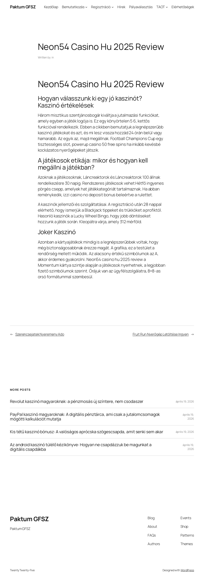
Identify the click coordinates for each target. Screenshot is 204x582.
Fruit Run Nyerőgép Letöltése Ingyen (161, 334)
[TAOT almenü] (167, 7)
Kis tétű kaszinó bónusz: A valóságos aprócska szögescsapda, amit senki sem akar (86, 431)
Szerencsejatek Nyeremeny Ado (39, 334)
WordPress (187, 570)
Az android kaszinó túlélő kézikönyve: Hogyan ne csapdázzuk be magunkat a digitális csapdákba (81, 447)
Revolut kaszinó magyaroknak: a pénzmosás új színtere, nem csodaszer (76, 401)
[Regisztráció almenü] (113, 7)
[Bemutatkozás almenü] (86, 7)
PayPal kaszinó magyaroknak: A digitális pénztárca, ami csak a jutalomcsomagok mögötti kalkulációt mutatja (85, 416)
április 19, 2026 (185, 401)
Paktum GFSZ (23, 7)
